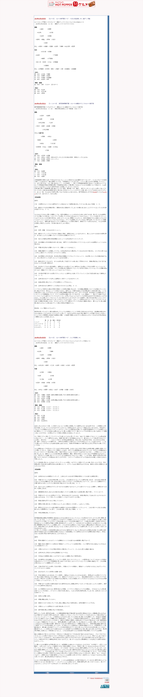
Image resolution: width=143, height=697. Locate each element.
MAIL (92, 678)
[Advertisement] (71, 691)
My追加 (107, 682)
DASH (95, 192)
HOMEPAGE (98, 678)
